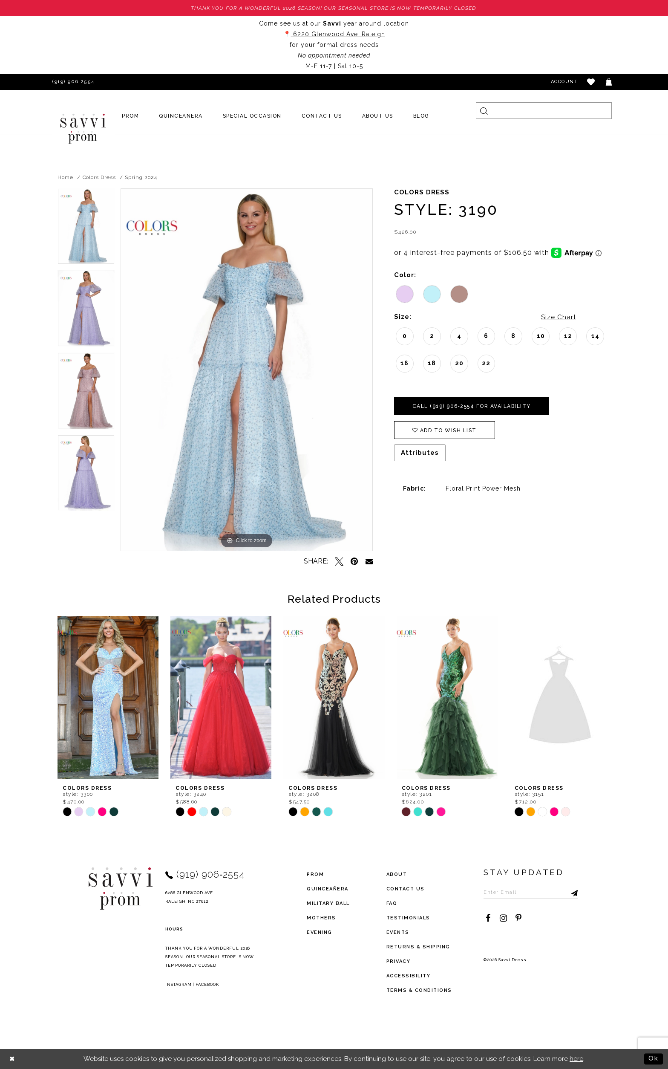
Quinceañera (327, 889)
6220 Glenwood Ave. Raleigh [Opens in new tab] (338, 34)
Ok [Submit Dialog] (653, 1059)
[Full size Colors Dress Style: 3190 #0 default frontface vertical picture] (246, 370)
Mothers (321, 918)
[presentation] (108, 697)
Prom (315, 874)
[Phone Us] (72, 82)
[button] (591, 82)
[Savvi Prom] (83, 129)
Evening (319, 932)
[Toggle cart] (609, 82)
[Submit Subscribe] (571, 892)
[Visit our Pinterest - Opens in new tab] (518, 918)
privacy (398, 961)
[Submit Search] (484, 110)
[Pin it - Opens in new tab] (354, 561)
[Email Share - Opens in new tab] (369, 561)
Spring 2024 (141, 177)
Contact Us (405, 889)
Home (65, 177)
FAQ (391, 903)
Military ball (328, 903)
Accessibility (408, 976)
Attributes (420, 452)
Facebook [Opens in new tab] (207, 984)
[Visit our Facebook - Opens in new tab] (488, 918)
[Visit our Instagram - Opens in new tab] (503, 918)
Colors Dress (99, 177)
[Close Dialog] (12, 1059)
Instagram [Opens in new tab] (178, 984)
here (576, 1059)
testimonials (408, 918)
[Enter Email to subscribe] (531, 892)
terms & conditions (419, 990)
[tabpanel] (86, 229)
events (397, 932)
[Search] (544, 110)
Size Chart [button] (558, 317)
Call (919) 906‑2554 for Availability (471, 406)
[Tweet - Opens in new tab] (339, 561)
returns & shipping (418, 947)
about (396, 874)
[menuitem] (130, 116)
